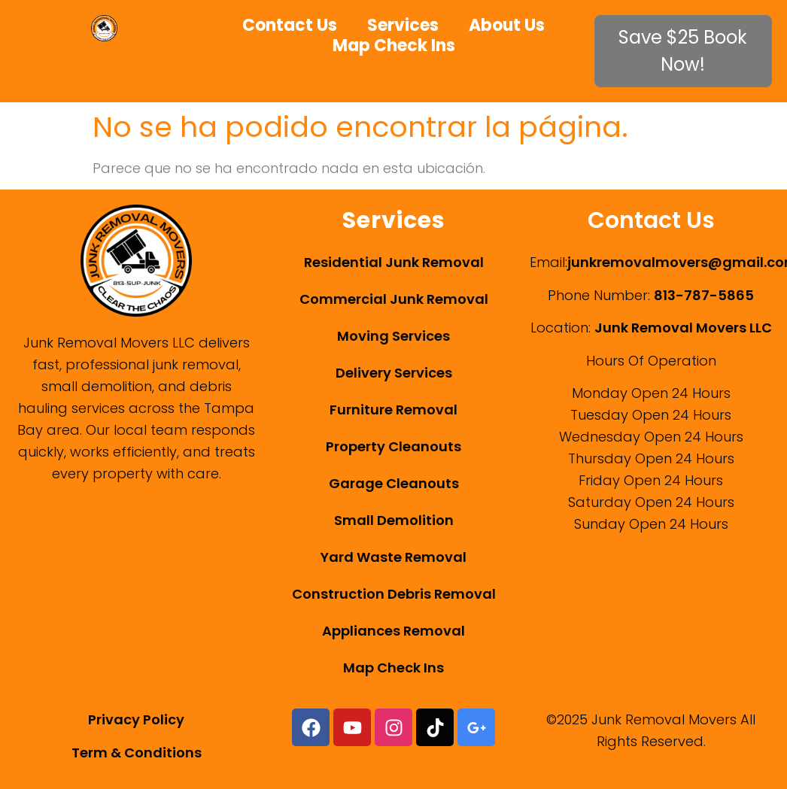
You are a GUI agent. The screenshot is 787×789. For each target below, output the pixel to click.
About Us (507, 25)
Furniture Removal (393, 409)
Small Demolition (394, 520)
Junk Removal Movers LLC (683, 327)
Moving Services (393, 335)
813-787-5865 (704, 295)
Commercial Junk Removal (393, 299)
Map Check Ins (394, 45)
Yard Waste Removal (393, 557)
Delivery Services (394, 372)
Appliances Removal (393, 630)
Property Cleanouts (393, 446)
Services (403, 25)
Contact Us (289, 25)
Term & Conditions (136, 752)
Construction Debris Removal (394, 593)
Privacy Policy (136, 719)
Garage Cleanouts (394, 483)
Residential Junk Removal (394, 262)
